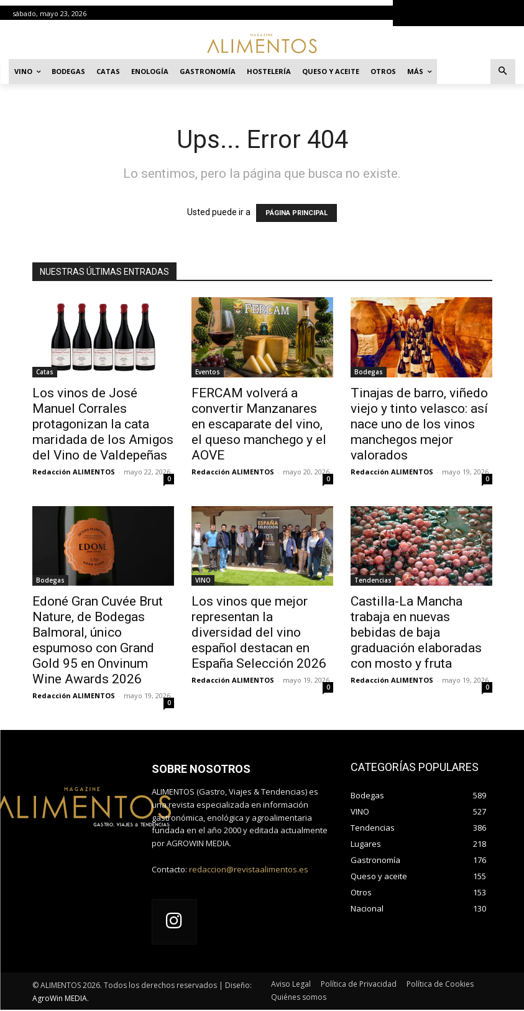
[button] (503, 72)
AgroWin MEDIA (59, 999)
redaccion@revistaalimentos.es (248, 869)
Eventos (207, 371)
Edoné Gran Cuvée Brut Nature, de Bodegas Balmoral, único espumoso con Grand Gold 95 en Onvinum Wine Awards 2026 (97, 640)
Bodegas (368, 371)
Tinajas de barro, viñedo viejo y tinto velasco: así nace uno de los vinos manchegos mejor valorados (419, 424)
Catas (44, 371)
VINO (203, 580)
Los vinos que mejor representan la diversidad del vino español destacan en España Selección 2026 (258, 632)
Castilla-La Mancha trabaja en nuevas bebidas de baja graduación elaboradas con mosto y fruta (416, 632)
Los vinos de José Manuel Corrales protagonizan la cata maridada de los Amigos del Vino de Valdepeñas (102, 424)
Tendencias (373, 580)
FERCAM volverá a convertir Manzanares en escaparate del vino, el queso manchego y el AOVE (258, 424)
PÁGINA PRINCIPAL (296, 213)
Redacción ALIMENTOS (73, 471)
